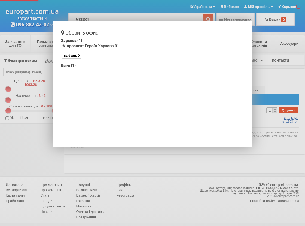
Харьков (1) (71, 40)
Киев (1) (68, 65)
